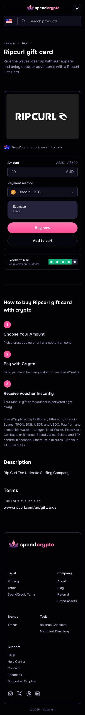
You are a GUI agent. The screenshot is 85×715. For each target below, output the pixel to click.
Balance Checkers (53, 625)
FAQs (11, 655)
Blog (60, 588)
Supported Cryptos (22, 681)
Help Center (16, 662)
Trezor (12, 625)
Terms (12, 588)
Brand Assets (67, 601)
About (61, 581)
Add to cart (42, 240)
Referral (63, 594)
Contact (14, 668)
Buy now (42, 227)
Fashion (9, 43)
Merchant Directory (54, 631)
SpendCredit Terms (22, 594)
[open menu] (6, 8)
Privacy (13, 581)
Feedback (15, 675)
